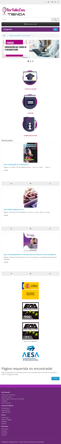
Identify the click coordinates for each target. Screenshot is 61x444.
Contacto (4, 401)
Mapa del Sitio (6, 412)
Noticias (4, 435)
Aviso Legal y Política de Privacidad (12, 399)
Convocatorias (6, 403)
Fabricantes (5, 418)
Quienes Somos (6, 397)
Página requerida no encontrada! (19, 35)
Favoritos (4, 433)
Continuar (55, 378)
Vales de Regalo (6, 420)
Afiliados (4, 422)
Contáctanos (5, 408)
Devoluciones (5, 410)
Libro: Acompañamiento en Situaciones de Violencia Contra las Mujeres (30, 254)
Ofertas (3, 424)
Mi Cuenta (4, 429)
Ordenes (4, 431)
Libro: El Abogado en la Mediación (16, 164)
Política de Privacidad (8, 395)
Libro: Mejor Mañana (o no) (14, 209)
